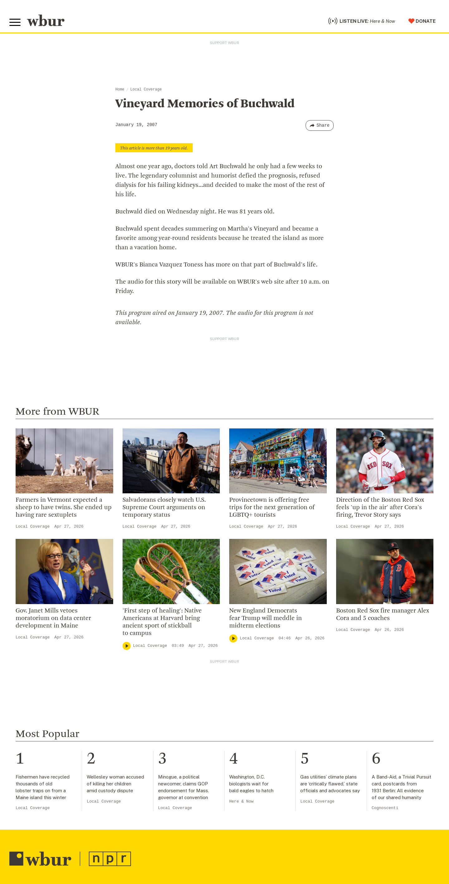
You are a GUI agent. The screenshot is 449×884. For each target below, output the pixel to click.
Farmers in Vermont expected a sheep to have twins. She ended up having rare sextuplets (64, 507)
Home (119, 89)
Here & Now (241, 801)
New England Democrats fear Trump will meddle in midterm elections (265, 618)
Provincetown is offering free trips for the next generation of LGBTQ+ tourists (272, 507)
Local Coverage (146, 89)
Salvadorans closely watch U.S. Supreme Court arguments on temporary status (164, 507)
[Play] (127, 646)
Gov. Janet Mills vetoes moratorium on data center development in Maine (53, 618)
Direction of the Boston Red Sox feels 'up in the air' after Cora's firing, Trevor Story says (380, 507)
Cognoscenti (385, 808)
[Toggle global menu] (15, 22)
